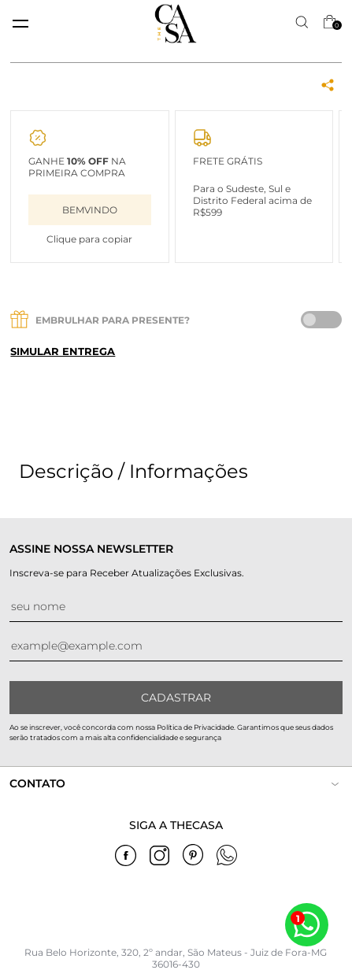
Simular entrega (62, 351)
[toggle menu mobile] (20, 24)
